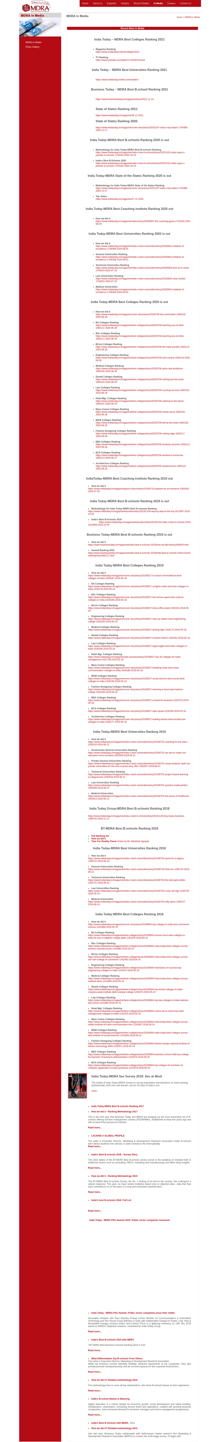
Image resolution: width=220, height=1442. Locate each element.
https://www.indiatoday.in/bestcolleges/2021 (118, 52)
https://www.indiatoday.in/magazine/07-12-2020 (119, 199)
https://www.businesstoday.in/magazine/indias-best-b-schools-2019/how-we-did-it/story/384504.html (138, 544)
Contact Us (185, 3)
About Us (97, 3)
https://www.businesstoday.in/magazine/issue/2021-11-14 (125, 99)
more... (94, 1091)
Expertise (111, 3)
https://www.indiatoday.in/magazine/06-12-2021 (119, 115)
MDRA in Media (33, 42)
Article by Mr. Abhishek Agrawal (120, 841)
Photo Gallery (33, 47)
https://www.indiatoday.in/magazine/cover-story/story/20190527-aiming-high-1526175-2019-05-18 (137, 629)
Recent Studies (141, 3)
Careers (171, 3)
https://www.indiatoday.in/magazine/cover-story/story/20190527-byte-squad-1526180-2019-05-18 (137, 711)
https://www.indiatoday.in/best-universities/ (117, 79)
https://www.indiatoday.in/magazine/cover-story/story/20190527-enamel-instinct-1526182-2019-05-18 (139, 638)
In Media (158, 3)
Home (85, 3)
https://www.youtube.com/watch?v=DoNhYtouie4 (120, 60)
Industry (125, 3)
